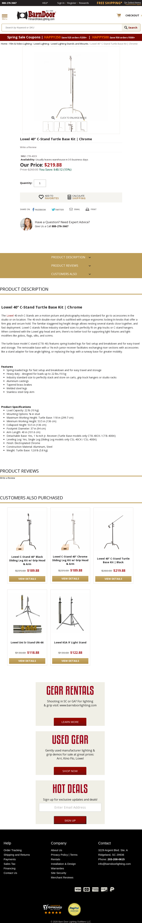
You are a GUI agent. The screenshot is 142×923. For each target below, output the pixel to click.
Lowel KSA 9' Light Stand (70, 642)
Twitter (44, 890)
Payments (10, 859)
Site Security (58, 872)
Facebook (35, 890)
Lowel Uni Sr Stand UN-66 (27, 642)
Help (45, 3)
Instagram (62, 890)
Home (4, 43)
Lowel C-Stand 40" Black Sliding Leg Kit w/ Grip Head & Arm (27, 560)
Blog (53, 890)
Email (77, 209)
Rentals (55, 859)
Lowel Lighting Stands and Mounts (69, 43)
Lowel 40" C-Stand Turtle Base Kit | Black (113, 560)
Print (94, 209)
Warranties (57, 868)
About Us (56, 850)
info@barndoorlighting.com (114, 863)
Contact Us (10, 872)
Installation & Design (63, 863)
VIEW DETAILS (27, 578)
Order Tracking (13, 850)
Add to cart (75, 183)
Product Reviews (64, 266)
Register (71, 3)
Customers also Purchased (64, 275)
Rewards (84, 3)
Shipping (79, 197)
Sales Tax (9, 863)
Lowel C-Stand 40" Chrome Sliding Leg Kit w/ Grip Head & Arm (70, 560)
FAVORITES (52, 197)
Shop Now (70, 771)
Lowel (10, 315)
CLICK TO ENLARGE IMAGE (73, 117)
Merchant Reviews (62, 877)
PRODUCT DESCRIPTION (68, 257)
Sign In (61, 3)
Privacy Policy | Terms (64, 854)
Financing (9, 868)
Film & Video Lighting (20, 43)
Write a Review (28, 147)
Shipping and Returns (17, 854)
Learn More (70, 722)
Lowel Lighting (41, 43)
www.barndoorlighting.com (78, 705)
